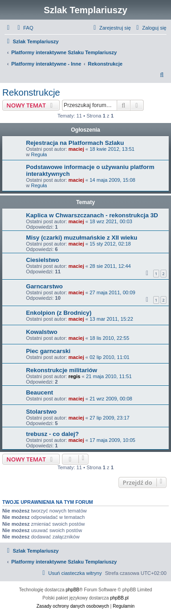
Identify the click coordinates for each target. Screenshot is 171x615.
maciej (76, 149)
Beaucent (39, 392)
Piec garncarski (48, 351)
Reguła (39, 154)
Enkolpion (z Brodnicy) (59, 312)
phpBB (72, 589)
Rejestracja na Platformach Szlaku (75, 142)
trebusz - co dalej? (52, 433)
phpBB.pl (119, 597)
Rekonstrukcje (31, 92)
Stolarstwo (41, 411)
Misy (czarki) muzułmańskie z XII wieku (81, 237)
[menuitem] (24, 27)
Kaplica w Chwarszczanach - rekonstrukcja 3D (92, 215)
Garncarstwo (44, 286)
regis (74, 376)
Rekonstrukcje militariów (61, 370)
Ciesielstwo (42, 259)
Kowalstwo (41, 331)
